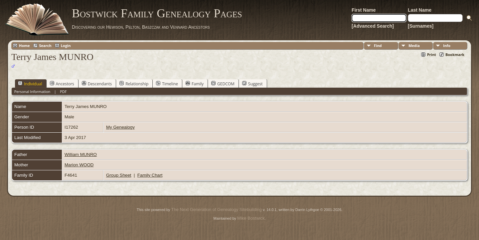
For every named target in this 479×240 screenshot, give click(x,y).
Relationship (133, 84)
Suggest (252, 84)
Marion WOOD (79, 164)
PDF (63, 91)
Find (378, 45)
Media (414, 45)
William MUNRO (81, 154)
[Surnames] (420, 26)
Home (24, 45)
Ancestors (62, 84)
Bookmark (454, 54)
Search (45, 45)
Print (431, 54)
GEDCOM (223, 84)
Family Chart (150, 175)
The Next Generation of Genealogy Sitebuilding (216, 209)
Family (195, 84)
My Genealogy (120, 127)
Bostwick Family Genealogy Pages (157, 13)
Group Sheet (118, 175)
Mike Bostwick (250, 218)
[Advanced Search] (373, 26)
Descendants (97, 84)
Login (66, 45)
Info (446, 45)
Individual (30, 84)
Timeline (167, 84)
